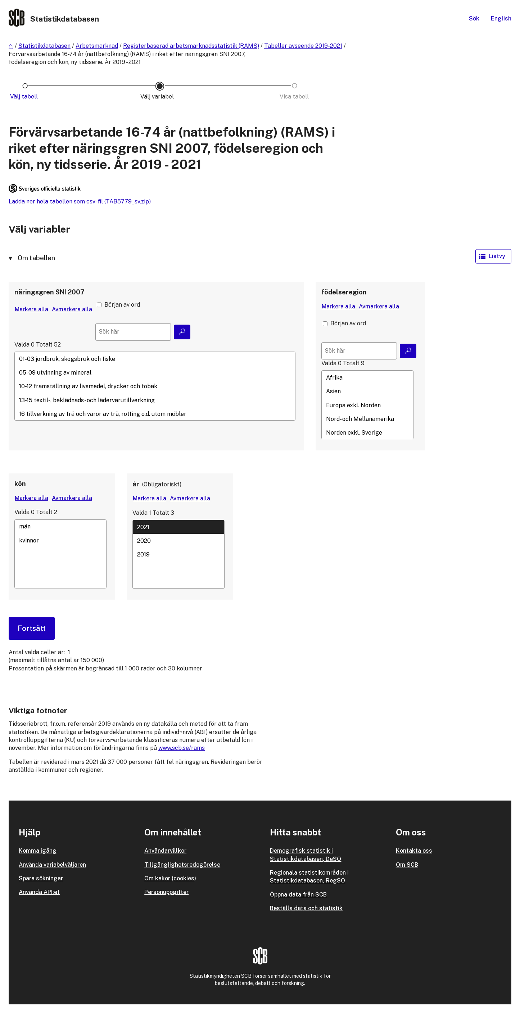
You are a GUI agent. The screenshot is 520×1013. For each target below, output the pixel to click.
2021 (178, 527)
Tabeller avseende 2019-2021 (303, 45)
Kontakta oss (414, 850)
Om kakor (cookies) (170, 878)
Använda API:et (39, 892)
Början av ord (122, 304)
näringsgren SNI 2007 (49, 292)
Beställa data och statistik (306, 908)
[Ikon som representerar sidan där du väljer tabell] (25, 96)
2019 (178, 554)
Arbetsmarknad (97, 45)
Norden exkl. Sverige (367, 433)
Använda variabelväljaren (52, 864)
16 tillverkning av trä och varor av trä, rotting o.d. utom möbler (155, 414)
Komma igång (37, 850)
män (60, 526)
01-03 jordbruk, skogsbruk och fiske (155, 359)
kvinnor (60, 540)
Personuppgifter (166, 892)
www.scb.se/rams (181, 747)
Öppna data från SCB (298, 894)
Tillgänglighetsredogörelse (182, 864)
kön (20, 483)
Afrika (367, 377)
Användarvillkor (165, 850)
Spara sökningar (41, 878)
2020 (178, 540)
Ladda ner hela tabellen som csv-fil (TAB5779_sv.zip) (80, 201)
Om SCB (407, 864)
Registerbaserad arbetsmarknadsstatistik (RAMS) (191, 45)
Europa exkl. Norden (367, 405)
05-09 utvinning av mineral (155, 372)
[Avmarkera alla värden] (71, 309)
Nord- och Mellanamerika (367, 419)
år (135, 484)
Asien (367, 391)
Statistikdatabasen (44, 45)
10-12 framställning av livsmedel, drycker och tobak (155, 386)
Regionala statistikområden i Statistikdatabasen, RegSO (309, 876)
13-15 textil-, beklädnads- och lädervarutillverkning (155, 400)
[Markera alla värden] (31, 309)
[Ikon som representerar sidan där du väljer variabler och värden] (160, 96)
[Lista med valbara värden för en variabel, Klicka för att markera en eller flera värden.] (154, 386)
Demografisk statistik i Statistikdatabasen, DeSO (305, 854)
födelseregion (344, 292)
